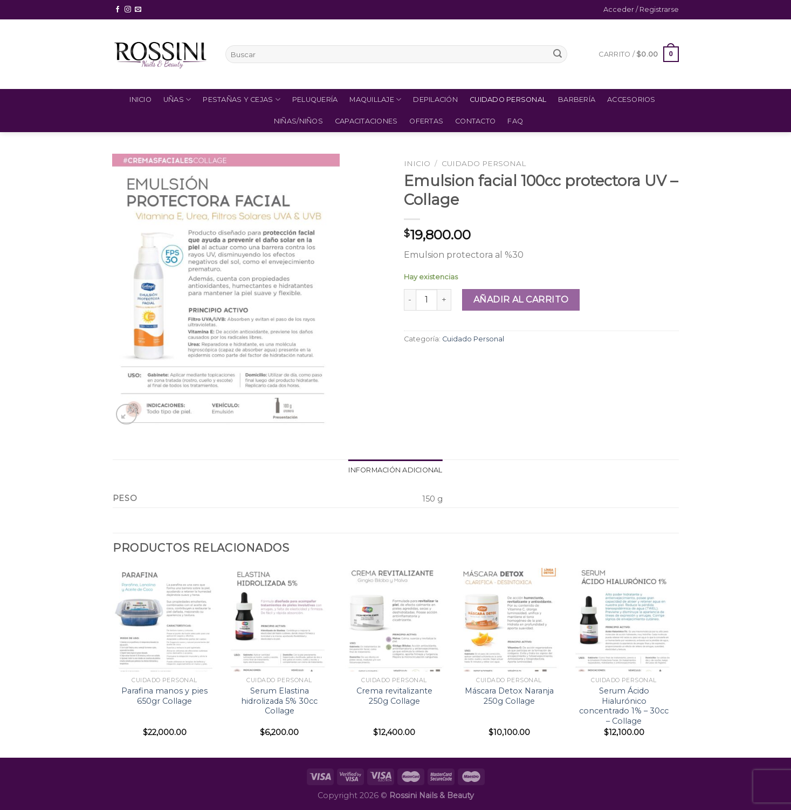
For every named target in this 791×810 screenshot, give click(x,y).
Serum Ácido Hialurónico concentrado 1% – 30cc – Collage (624, 706)
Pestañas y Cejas (241, 99)
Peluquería (315, 99)
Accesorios (631, 99)
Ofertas (426, 121)
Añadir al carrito (521, 299)
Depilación (435, 99)
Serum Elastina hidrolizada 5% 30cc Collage (279, 701)
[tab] (395, 470)
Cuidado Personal (508, 99)
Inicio (140, 99)
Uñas (177, 99)
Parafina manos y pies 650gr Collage (164, 696)
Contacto (475, 121)
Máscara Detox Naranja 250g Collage (509, 696)
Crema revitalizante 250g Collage (394, 696)
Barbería (576, 99)
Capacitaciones (366, 121)
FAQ (515, 121)
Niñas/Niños (298, 121)
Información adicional (395, 470)
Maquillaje (375, 99)
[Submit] (557, 54)
